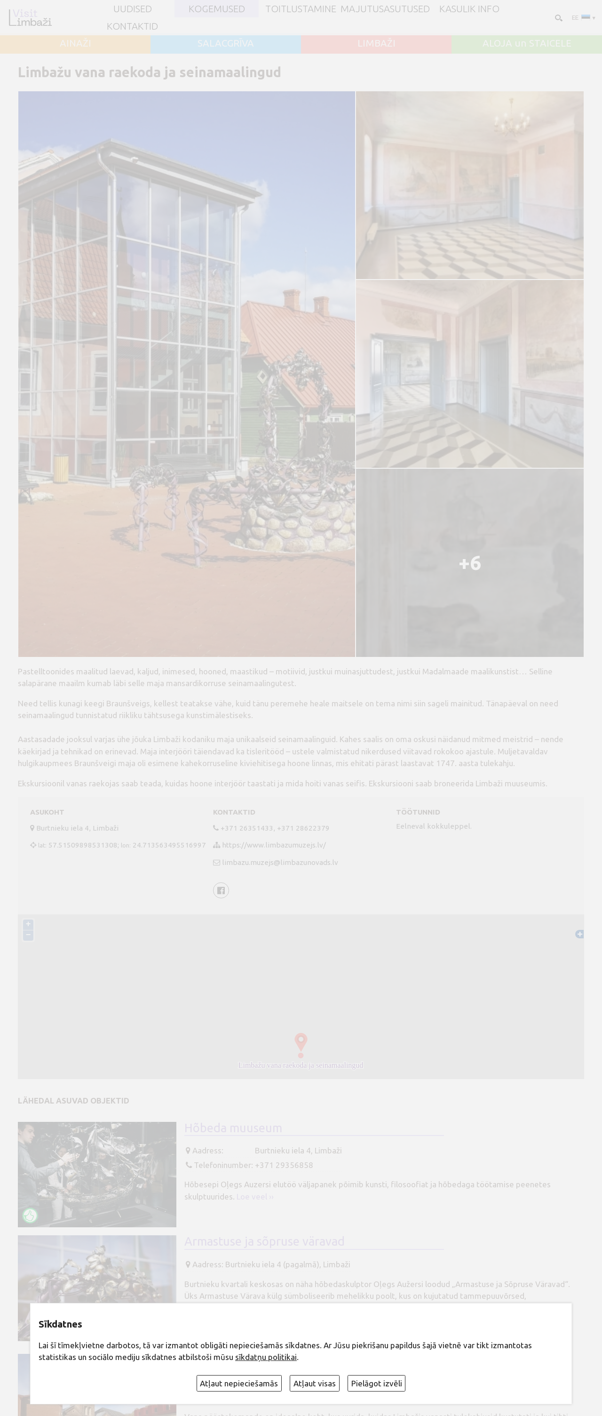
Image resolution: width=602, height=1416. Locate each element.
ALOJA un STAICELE (527, 43)
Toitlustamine (300, 9)
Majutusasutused (385, 9)
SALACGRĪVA (226, 43)
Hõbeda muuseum (233, 1128)
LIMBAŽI (376, 43)
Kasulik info (469, 9)
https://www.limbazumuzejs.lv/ (274, 845)
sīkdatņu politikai (266, 1356)
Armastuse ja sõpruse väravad (264, 1241)
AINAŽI (75, 43)
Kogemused (217, 9)
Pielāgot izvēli (376, 1383)
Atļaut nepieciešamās (239, 1383)
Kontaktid (132, 26)
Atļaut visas (314, 1383)
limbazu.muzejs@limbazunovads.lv (280, 862)
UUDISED (132, 9)
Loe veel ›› (255, 1196)
